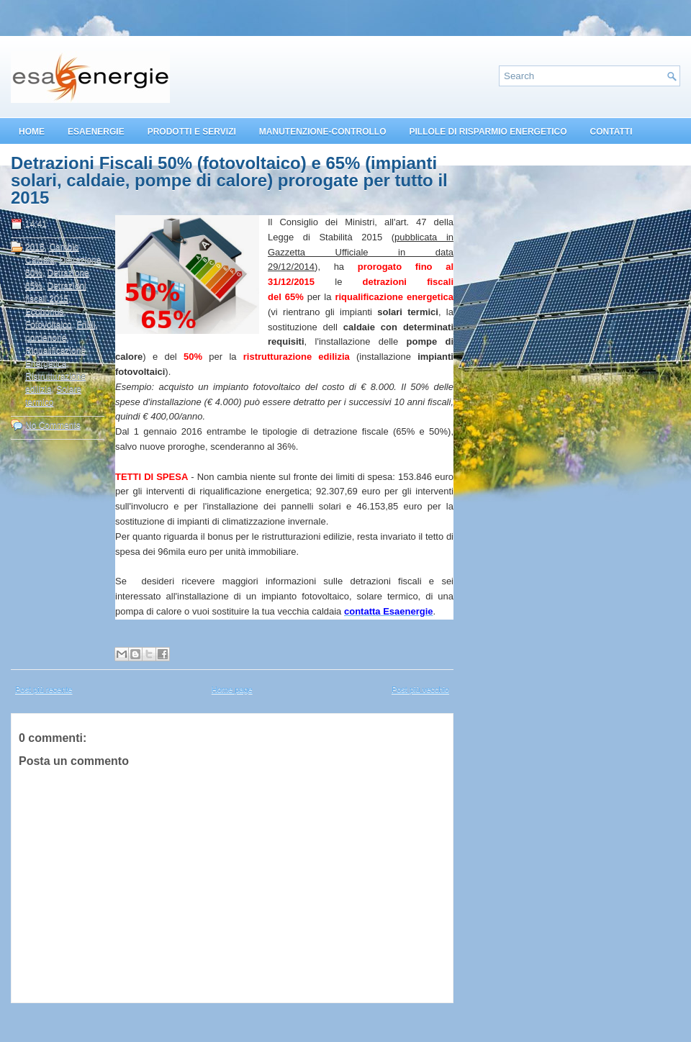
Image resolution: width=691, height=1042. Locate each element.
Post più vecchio (420, 689)
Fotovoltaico (48, 325)
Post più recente (44, 689)
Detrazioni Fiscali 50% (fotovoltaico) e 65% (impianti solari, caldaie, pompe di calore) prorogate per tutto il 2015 (229, 181)
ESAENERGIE (96, 132)
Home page (232, 689)
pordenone (45, 337)
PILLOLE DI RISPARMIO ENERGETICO (487, 132)
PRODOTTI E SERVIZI (192, 132)
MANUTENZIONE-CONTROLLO (323, 132)
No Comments (53, 425)
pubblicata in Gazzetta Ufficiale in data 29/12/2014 (360, 252)
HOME (32, 132)
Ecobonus (44, 312)
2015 (35, 247)
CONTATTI (611, 132)
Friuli (85, 325)
